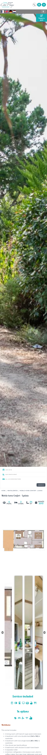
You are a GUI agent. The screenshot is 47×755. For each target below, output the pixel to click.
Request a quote (41, 17)
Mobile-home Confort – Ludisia (31, 490)
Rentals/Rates (13, 490)
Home (3, 490)
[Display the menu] (43, 11)
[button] (2, 632)
